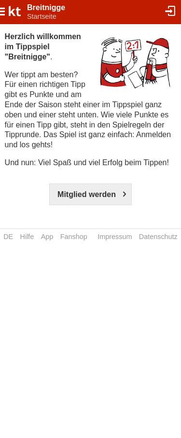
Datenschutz (158, 236)
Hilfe (27, 236)
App (47, 236)
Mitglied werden (86, 194)
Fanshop (73, 236)
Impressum (114, 236)
